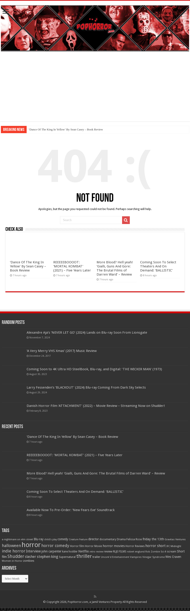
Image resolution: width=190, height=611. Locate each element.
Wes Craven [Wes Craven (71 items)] (173, 557)
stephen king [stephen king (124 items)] (47, 556)
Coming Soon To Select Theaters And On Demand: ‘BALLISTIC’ (158, 266)
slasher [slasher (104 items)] (30, 556)
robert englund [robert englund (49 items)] (136, 551)
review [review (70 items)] (108, 551)
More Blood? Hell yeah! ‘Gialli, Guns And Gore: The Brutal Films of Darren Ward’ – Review (115, 268)
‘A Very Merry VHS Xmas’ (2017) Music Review (62, 351)
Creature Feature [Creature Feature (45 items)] (78, 539)
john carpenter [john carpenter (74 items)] (51, 551)
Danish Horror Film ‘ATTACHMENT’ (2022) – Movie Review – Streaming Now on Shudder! (96, 406)
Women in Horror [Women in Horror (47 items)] (12, 560)
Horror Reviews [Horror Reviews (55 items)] (135, 546)
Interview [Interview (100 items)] (33, 551)
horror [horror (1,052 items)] (31, 545)
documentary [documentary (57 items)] (108, 539)
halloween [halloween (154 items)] (11, 545)
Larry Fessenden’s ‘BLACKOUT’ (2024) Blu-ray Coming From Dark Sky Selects (86, 387)
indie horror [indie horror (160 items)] (13, 551)
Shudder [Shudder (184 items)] (15, 556)
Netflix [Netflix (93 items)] (83, 551)
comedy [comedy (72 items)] (63, 539)
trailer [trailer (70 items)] (96, 557)
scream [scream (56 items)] (171, 551)
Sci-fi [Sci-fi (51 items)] (163, 551)
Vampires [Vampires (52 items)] (136, 557)
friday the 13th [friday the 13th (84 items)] (153, 539)
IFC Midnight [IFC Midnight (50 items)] (173, 546)
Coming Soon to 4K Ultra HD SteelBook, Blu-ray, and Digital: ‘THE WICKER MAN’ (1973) (94, 369)
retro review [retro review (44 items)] (96, 551)
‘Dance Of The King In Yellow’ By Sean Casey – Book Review (65, 129)
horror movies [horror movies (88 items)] (114, 546)
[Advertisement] (95, 89)
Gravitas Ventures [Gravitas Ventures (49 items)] (175, 539)
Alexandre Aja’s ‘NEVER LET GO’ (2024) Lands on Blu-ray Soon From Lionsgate (87, 332)
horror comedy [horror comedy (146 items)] (55, 545)
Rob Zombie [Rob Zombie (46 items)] (152, 551)
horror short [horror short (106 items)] (155, 546)
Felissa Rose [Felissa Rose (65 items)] (134, 539)
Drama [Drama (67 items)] (121, 539)
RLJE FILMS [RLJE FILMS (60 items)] (119, 551)
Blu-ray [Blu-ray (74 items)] (39, 539)
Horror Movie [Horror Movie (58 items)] (93, 546)
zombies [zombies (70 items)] (28, 560)
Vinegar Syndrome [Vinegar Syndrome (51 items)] (153, 557)
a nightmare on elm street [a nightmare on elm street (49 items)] (17, 539)
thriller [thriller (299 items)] (84, 556)
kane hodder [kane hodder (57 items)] (70, 551)
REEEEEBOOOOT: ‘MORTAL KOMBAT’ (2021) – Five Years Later (72, 266)
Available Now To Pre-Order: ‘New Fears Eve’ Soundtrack (71, 510)
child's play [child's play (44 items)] (50, 539)
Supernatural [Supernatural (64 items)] (67, 557)
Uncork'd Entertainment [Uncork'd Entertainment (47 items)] (115, 557)
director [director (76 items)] (93, 539)
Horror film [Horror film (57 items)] (77, 546)
